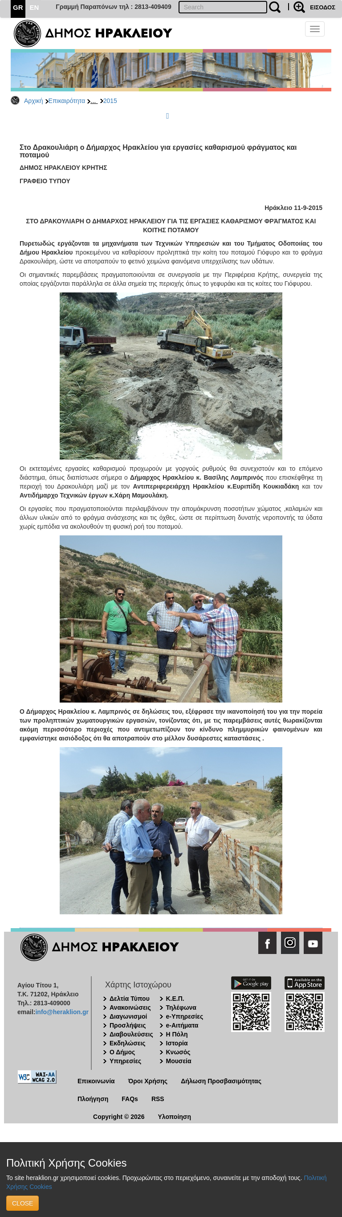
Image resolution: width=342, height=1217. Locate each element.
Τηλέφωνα (181, 1007)
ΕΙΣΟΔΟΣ (322, 7)
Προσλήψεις (128, 1025)
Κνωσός (178, 1052)
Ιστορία (177, 1043)
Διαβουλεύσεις (131, 1034)
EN (34, 7)
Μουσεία (178, 1061)
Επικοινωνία (96, 1081)
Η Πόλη (177, 1034)
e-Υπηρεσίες (185, 1016)
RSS (157, 1098)
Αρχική (33, 100)
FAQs (130, 1098)
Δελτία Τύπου (130, 998)
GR (18, 7)
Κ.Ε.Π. (175, 998)
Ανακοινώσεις (130, 1007)
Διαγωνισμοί (128, 1016)
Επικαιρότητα (67, 100)
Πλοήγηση (92, 1098)
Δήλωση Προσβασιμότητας (221, 1081)
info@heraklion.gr (61, 1012)
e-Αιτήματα (182, 1025)
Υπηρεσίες (125, 1061)
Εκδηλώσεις (128, 1043)
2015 (110, 100)
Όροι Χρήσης (148, 1081)
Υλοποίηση (174, 1116)
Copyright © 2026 (118, 1116)
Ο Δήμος (122, 1052)
